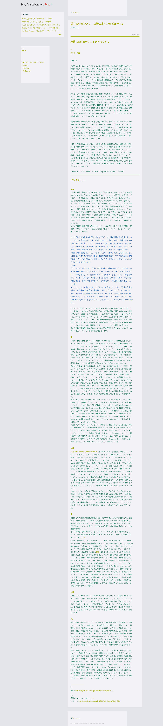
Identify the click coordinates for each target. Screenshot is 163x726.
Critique (25, 65)
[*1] (83, 537)
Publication (26, 71)
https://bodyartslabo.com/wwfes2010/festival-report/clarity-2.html (99, 701)
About (24, 51)
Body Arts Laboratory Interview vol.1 (84, 452)
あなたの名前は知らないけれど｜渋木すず (36, 22)
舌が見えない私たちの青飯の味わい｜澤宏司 (37, 19)
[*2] (97, 552)
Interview (26, 68)
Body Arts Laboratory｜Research (33, 62)
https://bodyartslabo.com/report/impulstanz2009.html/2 (93, 691)
